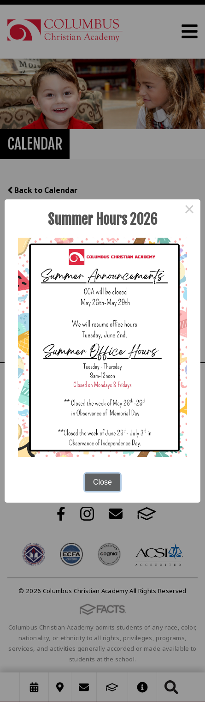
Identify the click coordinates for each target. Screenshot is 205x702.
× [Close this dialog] (189, 210)
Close (102, 482)
